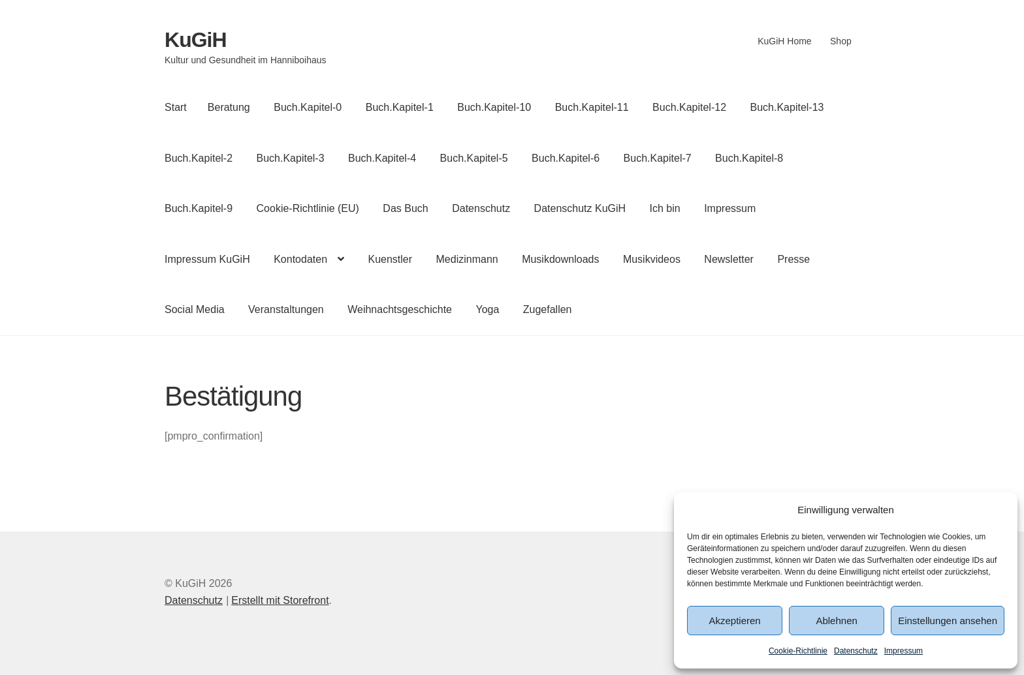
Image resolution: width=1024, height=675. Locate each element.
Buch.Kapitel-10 (494, 107)
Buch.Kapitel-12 (689, 107)
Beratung (229, 107)
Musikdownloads (560, 259)
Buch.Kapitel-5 (474, 158)
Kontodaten (300, 259)
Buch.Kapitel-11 (592, 107)
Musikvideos (651, 259)
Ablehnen (836, 620)
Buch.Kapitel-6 (566, 158)
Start (176, 107)
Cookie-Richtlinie (798, 650)
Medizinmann (467, 259)
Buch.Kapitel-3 (291, 158)
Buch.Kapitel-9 (198, 208)
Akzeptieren (734, 620)
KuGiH (196, 40)
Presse (793, 259)
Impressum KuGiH (207, 259)
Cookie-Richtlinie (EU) (308, 208)
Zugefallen (547, 309)
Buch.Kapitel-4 (382, 158)
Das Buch (405, 208)
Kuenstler (390, 259)
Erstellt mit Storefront (279, 600)
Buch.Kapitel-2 (198, 158)
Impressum (903, 650)
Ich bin (665, 208)
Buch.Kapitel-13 (787, 107)
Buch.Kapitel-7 (658, 158)
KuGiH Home (784, 41)
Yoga (487, 309)
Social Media (195, 309)
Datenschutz (856, 650)
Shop (841, 41)
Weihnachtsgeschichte (399, 309)
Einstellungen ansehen (947, 620)
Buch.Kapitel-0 (308, 107)
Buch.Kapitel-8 (749, 158)
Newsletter (729, 259)
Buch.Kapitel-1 (400, 107)
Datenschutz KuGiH (580, 208)
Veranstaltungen (286, 309)
